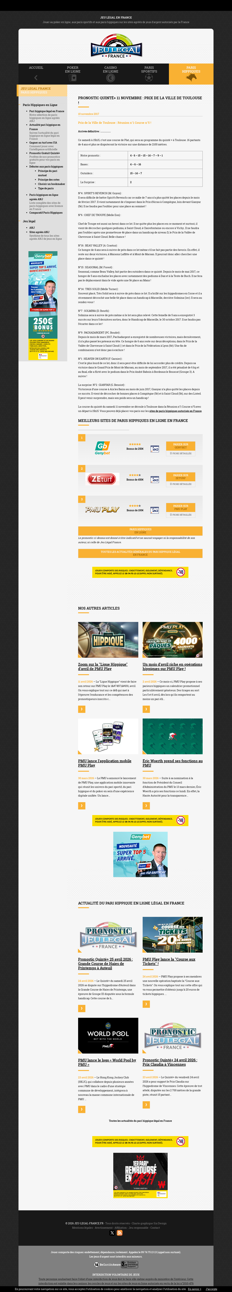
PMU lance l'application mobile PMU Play (104, 763)
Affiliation (121, 1227)
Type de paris (46, 188)
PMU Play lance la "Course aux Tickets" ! (169, 961)
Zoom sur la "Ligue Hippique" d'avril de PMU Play (103, 666)
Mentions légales (82, 1227)
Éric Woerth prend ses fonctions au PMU (173, 763)
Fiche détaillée (181, 453)
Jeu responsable (138, 1227)
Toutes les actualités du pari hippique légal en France (140, 1120)
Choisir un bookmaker (51, 184)
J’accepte (211, 1289)
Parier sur (181, 446)
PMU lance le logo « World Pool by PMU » (107, 1062)
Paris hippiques (140, 531)
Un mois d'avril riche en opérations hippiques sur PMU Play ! (172, 666)
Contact (155, 1227)
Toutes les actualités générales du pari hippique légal (140, 553)
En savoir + (194, 1289)
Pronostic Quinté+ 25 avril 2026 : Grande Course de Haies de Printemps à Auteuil (105, 963)
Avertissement (104, 1227)
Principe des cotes (48, 179)
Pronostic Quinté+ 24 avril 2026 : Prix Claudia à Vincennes (170, 1062)
